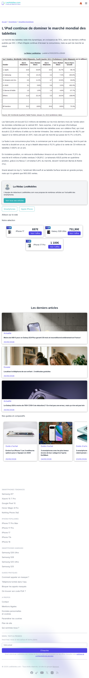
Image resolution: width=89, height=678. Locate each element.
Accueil (4, 22)
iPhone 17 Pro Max (10, 523)
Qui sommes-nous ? (10, 628)
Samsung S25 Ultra (10, 562)
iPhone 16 (6, 542)
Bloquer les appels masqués (14, 586)
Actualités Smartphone (26, 22)
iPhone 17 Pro (8, 528)
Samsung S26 (8, 557)
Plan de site (7, 623)
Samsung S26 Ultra (10, 552)
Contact (5, 602)
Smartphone (13, 22)
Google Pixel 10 (9, 503)
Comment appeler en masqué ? (15, 577)
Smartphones (9, 209)
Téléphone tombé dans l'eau (14, 582)
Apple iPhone (27, 209)
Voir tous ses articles (15, 200)
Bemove (56, 667)
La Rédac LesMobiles (32, 53)
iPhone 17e (6, 537)
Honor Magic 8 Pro (10, 508)
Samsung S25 (8, 566)
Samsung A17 (7, 494)
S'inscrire (44, 650)
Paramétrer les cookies (12, 618)
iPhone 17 (6, 532)
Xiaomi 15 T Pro (9, 498)
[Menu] (86, 3)
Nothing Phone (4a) (10, 512)
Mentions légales (9, 606)
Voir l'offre (35, 233)
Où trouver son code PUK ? (14, 591)
